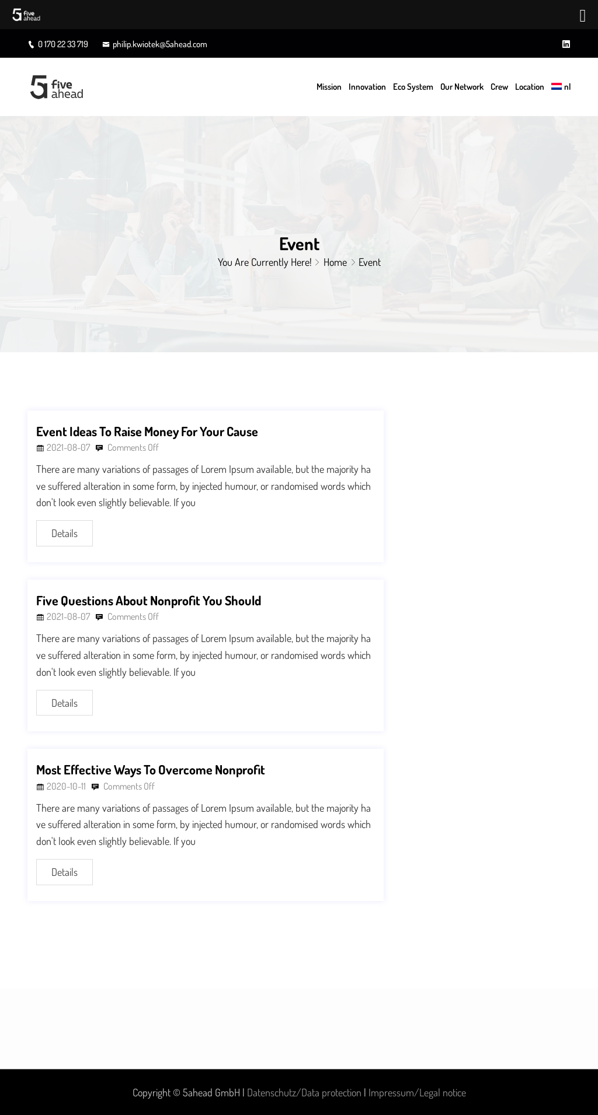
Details (64, 533)
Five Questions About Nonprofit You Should (148, 600)
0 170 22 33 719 (57, 44)
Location (529, 86)
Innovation (367, 86)
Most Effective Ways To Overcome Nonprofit (150, 769)
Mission (329, 86)
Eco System (413, 86)
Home (335, 261)
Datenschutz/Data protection (304, 1092)
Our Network (462, 86)
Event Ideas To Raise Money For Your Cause (147, 431)
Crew (499, 86)
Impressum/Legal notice (417, 1092)
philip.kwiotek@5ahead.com (154, 44)
